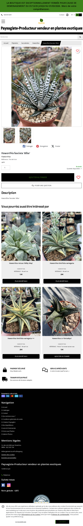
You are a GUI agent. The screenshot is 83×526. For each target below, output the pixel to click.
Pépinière (15, 43)
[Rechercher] (80, 37)
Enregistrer (42, 146)
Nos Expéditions (7, 425)
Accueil (6, 43)
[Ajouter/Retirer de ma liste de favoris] (78, 177)
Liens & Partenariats (8, 428)
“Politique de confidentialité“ (60, 515)
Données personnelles (8, 458)
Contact (61, 15)
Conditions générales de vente (12, 419)
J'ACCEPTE (62, 522)
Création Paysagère (8, 422)
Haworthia (36, 43)
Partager (28, 146)
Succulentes (25, 43)
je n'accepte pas (20, 522)
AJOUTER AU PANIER (38, 177)
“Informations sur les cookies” (31, 515)
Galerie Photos (6, 434)
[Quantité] (5, 167)
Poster (55, 146)
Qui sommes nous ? (8, 416)
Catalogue (5, 410)
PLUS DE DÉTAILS (21, 281)
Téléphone (5, 475)
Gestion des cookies (8, 455)
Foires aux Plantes (7, 431)
